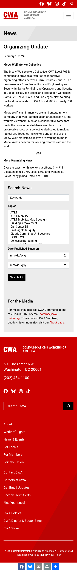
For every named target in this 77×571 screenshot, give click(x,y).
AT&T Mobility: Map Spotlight (38, 219)
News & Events (14, 439)
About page (57, 322)
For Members (13, 454)
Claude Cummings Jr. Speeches (38, 234)
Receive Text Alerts (17, 495)
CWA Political (13, 513)
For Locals (11, 447)
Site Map (40, 554)
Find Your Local (14, 503)
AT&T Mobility (38, 216)
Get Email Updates (17, 487)
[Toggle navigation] (68, 15)
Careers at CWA (15, 480)
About (8, 424)
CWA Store (11, 528)
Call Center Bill (38, 226)
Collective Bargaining (38, 241)
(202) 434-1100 (16, 378)
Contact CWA (13, 472)
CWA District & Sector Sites (23, 521)
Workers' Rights (14, 432)
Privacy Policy (53, 554)
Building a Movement (38, 223)
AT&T (38, 212)
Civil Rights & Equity (38, 230)
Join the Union (14, 462)
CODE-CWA (38, 237)
